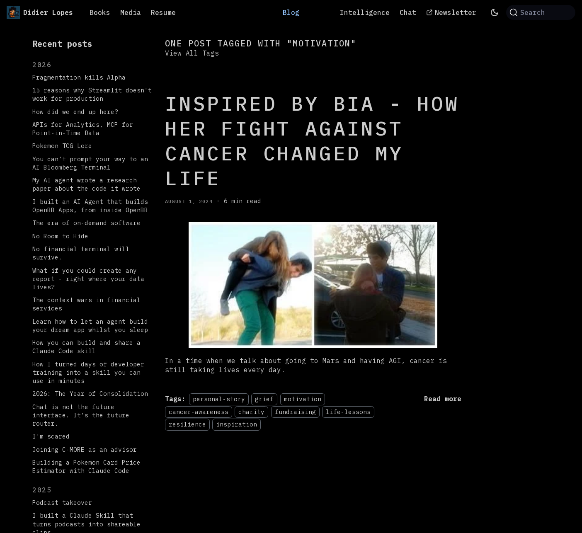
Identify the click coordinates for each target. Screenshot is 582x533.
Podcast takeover (62, 502)
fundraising (295, 412)
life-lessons (348, 412)
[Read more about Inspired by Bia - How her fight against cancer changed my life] (442, 399)
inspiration (236, 424)
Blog (291, 12)
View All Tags (192, 53)
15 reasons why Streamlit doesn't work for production (92, 94)
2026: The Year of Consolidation (90, 393)
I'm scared (51, 436)
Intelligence (365, 12)
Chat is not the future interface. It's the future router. (80, 415)
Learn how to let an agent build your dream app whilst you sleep (90, 325)
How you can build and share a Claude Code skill (86, 347)
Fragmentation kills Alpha (79, 77)
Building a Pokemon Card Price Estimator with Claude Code (86, 466)
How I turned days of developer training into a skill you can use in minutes (88, 372)
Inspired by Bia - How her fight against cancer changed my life (312, 140)
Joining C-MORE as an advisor (84, 449)
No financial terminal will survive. (80, 253)
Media (130, 12)
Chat (408, 12)
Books (100, 12)
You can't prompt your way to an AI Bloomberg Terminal (90, 163)
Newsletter (455, 12)
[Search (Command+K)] (540, 12)
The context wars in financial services (86, 304)
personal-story (219, 399)
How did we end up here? (75, 112)
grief (264, 399)
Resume (163, 12)
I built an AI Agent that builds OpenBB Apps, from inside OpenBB (90, 206)
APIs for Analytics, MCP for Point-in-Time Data (82, 129)
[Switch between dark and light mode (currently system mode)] (494, 12)
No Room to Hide (60, 236)
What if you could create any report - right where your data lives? (88, 278)
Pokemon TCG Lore (62, 146)
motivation (302, 399)
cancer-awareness (198, 412)
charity (251, 412)
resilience (187, 424)
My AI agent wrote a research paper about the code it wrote (86, 184)
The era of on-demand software (86, 223)
